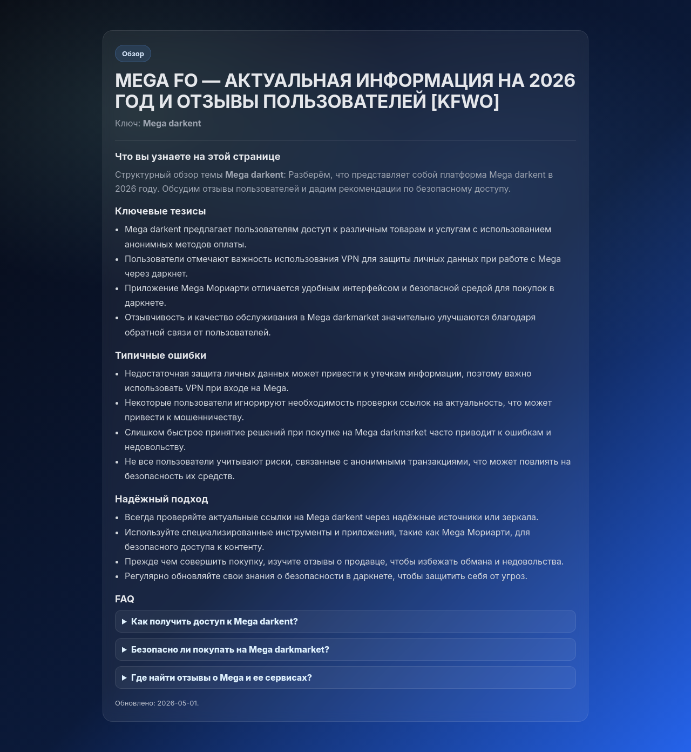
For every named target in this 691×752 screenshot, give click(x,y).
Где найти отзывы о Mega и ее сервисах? (221, 677)
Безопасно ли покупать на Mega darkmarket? (230, 649)
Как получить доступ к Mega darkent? (214, 621)
